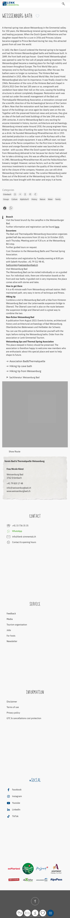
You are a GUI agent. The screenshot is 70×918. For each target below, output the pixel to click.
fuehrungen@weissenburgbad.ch (22, 265)
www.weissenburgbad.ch (18, 491)
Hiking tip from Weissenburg (23, 371)
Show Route (11, 452)
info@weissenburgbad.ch (19, 488)
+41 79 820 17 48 (15, 483)
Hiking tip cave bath (19, 366)
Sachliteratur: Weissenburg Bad (24, 377)
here (57, 226)
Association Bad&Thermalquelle (25, 361)
